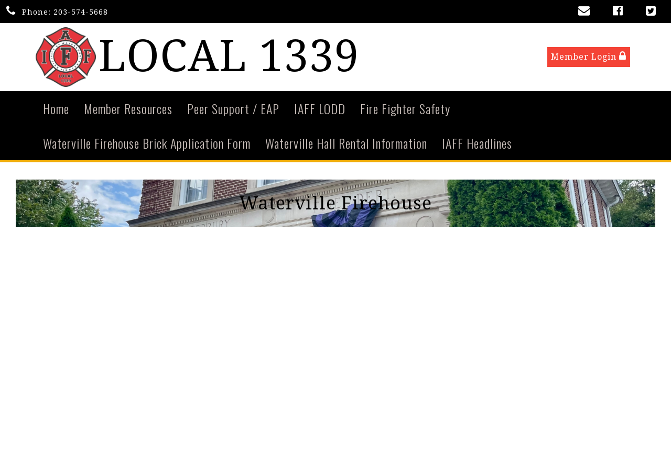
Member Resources (128, 108)
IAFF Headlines (477, 143)
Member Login (588, 56)
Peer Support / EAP (233, 108)
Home (56, 108)
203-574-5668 (80, 12)
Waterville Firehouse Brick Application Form (147, 143)
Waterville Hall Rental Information (346, 143)
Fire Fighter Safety (405, 108)
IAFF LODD (319, 108)
